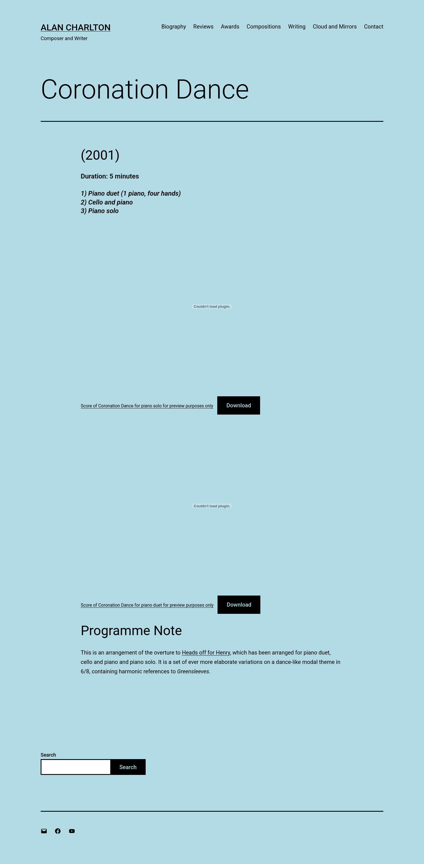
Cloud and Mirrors (335, 26)
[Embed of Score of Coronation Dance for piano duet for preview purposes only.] (212, 506)
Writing (297, 26)
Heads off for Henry (206, 652)
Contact (373, 26)
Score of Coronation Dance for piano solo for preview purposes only (147, 405)
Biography (173, 26)
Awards (230, 26)
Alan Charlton (76, 27)
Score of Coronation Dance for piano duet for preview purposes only (147, 605)
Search (48, 755)
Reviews (203, 26)
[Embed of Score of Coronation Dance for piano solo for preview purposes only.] (212, 307)
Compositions (264, 26)
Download (238, 405)
